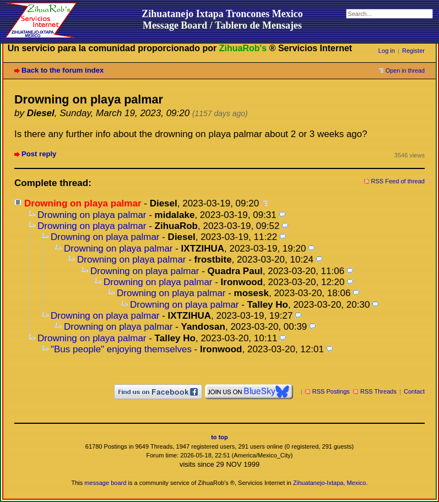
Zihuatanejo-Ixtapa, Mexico (329, 482)
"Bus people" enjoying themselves (121, 349)
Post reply (38, 154)
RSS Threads (378, 391)
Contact (414, 391)
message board (105, 482)
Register (413, 50)
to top (219, 437)
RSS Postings (331, 391)
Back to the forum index (62, 70)
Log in (386, 50)
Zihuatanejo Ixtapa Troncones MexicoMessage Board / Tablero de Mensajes (222, 19)
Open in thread (405, 70)
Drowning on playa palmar (92, 215)
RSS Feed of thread (398, 181)
